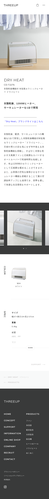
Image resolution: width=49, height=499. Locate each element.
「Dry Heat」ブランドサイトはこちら (23, 121)
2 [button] (26, 248)
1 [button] (23, 248)
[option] (24, 228)
